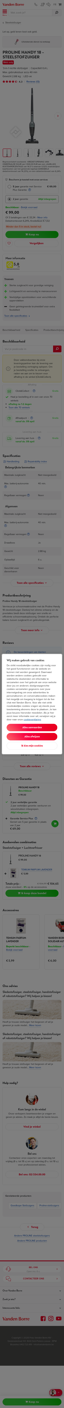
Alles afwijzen (32, 736)
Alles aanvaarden (32, 727)
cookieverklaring (32, 719)
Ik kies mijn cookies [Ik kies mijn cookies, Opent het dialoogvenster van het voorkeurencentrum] (32, 745)
